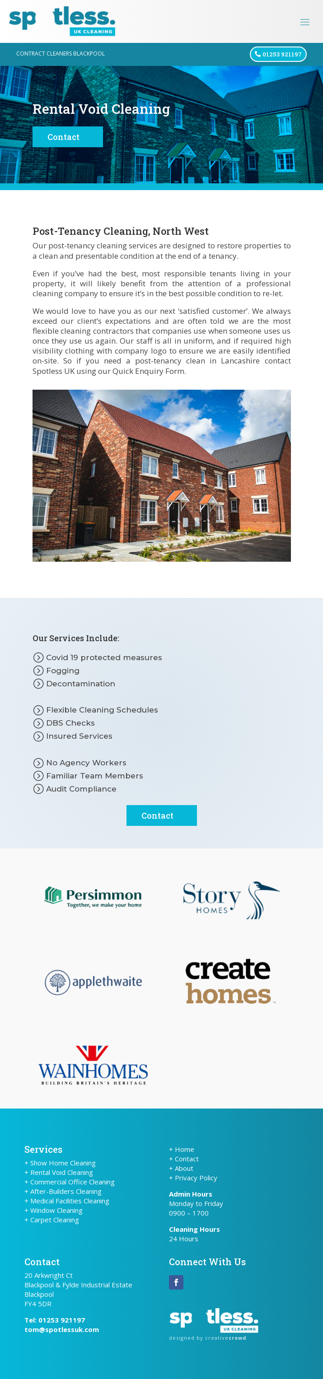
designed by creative (208, 1337)
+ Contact (184, 1158)
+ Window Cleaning (53, 1210)
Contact (63, 136)
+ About (181, 1168)
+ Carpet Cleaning (51, 1219)
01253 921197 (282, 54)
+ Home (181, 1149)
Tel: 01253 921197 (54, 1319)
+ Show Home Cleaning (60, 1162)
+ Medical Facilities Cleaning (66, 1200)
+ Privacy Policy (193, 1177)
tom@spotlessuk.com (61, 1329)
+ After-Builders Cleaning (63, 1191)
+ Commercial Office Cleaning (69, 1181)
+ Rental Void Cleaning (58, 1172)
